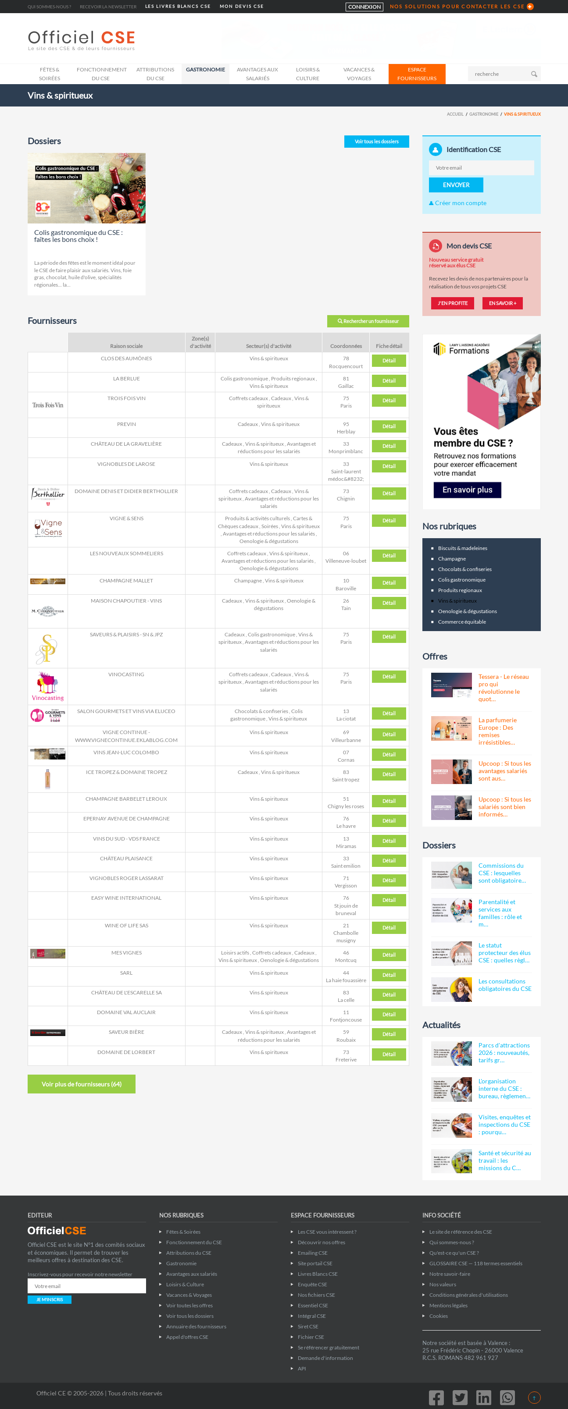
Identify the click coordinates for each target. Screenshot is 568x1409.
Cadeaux (281, 398)
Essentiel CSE (313, 1305)
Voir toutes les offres (189, 1305)
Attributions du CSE (155, 74)
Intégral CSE (312, 1316)
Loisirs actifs (235, 952)
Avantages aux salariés (257, 74)
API (302, 1368)
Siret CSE (308, 1326)
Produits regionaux (293, 378)
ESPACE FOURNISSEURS (416, 74)
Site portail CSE (315, 1263)
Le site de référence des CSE (460, 1231)
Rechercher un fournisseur (368, 321)
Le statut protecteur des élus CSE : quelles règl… (505, 952)
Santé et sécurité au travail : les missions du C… (505, 1160)
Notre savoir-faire (449, 1274)
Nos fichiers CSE (316, 1295)
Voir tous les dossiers (377, 141)
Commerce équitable (462, 621)
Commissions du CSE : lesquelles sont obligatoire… (502, 873)
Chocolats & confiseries (261, 711)
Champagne (248, 580)
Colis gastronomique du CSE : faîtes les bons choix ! (78, 235)
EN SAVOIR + (502, 303)
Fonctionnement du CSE (102, 74)
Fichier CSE (311, 1337)
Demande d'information (325, 1358)
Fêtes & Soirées (49, 74)
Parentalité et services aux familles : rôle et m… (500, 913)
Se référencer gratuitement (328, 1347)
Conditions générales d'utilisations (468, 1295)
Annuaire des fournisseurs (196, 1326)
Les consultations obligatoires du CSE (505, 984)
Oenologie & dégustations (268, 541)
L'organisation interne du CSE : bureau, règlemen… (504, 1088)
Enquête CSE (312, 1284)
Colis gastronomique (244, 378)
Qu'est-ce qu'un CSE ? (454, 1252)
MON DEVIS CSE (242, 6)
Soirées (269, 526)
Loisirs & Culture (308, 74)
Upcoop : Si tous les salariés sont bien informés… (505, 806)
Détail (389, 360)
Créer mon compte (457, 202)
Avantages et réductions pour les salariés (269, 533)
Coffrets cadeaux (248, 398)
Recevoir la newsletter (108, 6)
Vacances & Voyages (359, 74)
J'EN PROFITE (453, 303)
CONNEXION (364, 7)
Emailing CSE (313, 1252)
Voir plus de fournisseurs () (81, 1084)
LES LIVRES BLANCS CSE (178, 6)
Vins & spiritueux (269, 358)
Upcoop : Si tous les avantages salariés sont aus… (505, 771)
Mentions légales (448, 1305)
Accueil (455, 114)
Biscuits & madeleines (462, 548)
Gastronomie (205, 69)
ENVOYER (456, 184)
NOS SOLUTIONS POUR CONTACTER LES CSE (457, 6)
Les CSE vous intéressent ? (327, 1231)
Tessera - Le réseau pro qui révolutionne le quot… (504, 688)
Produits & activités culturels (257, 518)
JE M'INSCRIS (49, 1299)
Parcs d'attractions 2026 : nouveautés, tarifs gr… (504, 1052)
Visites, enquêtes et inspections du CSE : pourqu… (505, 1124)
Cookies (438, 1316)
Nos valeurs (442, 1284)
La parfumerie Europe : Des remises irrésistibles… (498, 731)
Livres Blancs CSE (318, 1274)
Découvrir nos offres (321, 1242)
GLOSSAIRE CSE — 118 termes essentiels (475, 1263)
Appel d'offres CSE (187, 1337)
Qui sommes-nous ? (49, 6)
